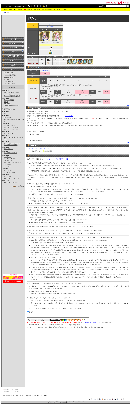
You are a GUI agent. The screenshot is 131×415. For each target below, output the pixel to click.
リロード (11, 6)
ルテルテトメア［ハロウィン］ (12, 162)
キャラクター (50, 26)
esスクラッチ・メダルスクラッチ (39, 149)
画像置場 (6, 79)
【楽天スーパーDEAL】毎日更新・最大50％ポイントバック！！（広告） (46, 9)
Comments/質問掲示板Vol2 (11, 105)
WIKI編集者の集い (9, 72)
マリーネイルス (8, 170)
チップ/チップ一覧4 (9, 158)
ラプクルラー (7, 166)
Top (3, 12)
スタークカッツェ (9, 164)
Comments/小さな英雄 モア (12, 182)
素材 (5, 113)
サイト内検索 (100, 6)
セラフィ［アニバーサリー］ (12, 133)
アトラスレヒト (8, 176)
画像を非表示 (64, 159)
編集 (16, 6)
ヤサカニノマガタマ (9, 172)
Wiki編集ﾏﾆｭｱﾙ (9, 81)
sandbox (6, 77)
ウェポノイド (7, 157)
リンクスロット (8, 149)
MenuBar (8, 83)
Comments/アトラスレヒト (11, 178)
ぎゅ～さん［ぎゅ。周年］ (11, 129)
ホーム (6, 6)
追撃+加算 (45, 71)
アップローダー (18, 9)
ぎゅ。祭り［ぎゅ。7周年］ (12, 127)
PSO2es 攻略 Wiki (117, 2)
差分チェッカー (8, 9)
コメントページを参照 (53, 159)
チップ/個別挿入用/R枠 (10, 153)
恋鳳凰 (6, 102)
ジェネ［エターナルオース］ (12, 143)
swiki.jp (65, 402)
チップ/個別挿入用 (10, 75)
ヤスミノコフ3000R (9, 109)
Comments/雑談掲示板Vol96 (12, 96)
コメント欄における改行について (92, 322)
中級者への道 (7, 117)
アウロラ (31, 18)
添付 (24, 6)
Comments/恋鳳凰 (9, 100)
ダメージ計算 (69, 116)
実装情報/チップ (8, 160)
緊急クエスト (7, 103)
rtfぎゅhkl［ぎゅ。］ (9, 125)
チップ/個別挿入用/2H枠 (11, 145)
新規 (20, 6)
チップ (51, 24)
